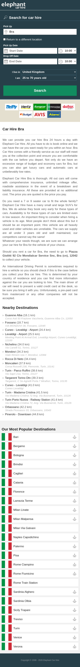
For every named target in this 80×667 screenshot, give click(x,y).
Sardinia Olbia (22, 601)
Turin (16, 628)
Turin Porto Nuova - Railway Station (27, 399)
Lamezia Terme (23, 500)
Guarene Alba (13, 315)
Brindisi (18, 464)
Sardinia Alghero (23, 591)
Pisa (16, 555)
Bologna (18, 455)
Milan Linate (21, 509)
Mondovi (10, 351)
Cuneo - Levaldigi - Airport (21, 329)
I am (17, 78)
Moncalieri (11, 363)
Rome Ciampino (23, 564)
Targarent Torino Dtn (18, 377)
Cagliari (18, 473)
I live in (16, 72)
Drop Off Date (11, 56)
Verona (17, 646)
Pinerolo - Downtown (18, 414)
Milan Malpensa (23, 519)
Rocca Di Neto (14, 359)
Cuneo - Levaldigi (16, 385)
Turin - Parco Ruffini (17, 370)
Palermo (18, 546)
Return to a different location (24, 39)
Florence (18, 491)
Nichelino (11, 344)
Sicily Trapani (21, 610)
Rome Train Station (25, 582)
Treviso (18, 619)
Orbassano (12, 407)
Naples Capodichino (26, 537)
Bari (15, 437)
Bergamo (19, 446)
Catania (18, 482)
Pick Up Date (10, 45)
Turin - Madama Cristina (20, 392)
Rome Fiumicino (23, 573)
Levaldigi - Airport (16, 334)
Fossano (10, 322)
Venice (17, 637)
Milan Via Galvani (24, 528)
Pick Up (7, 26)
